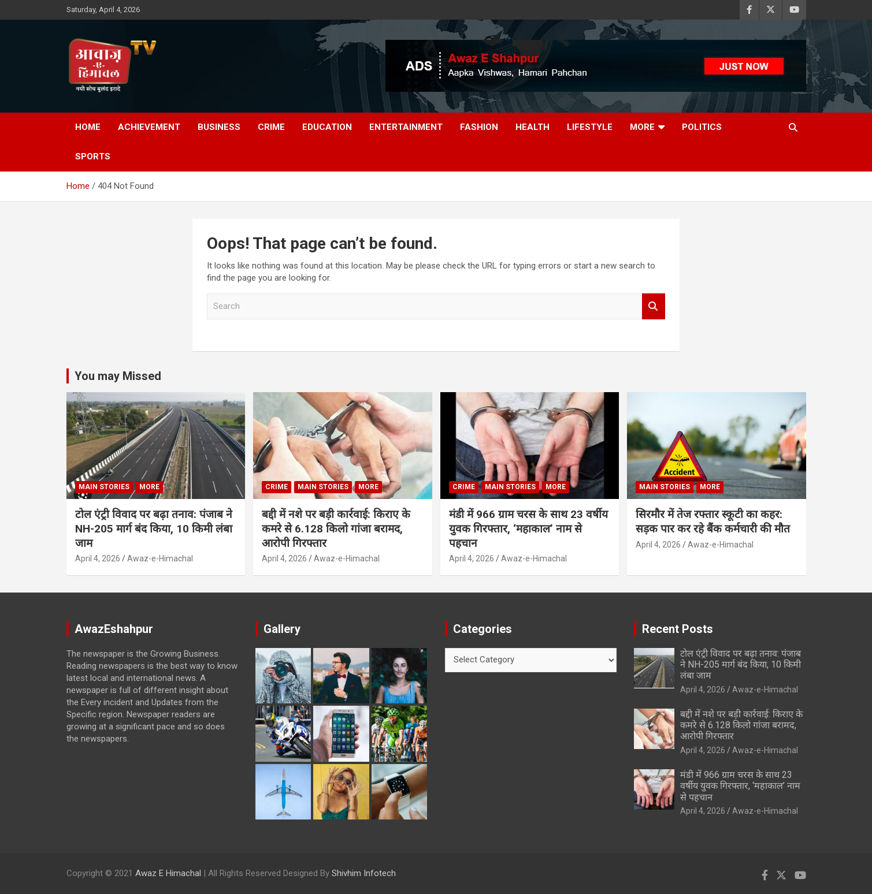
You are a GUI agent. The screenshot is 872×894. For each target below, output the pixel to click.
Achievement (149, 127)
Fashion (479, 127)
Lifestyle (590, 127)
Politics (702, 127)
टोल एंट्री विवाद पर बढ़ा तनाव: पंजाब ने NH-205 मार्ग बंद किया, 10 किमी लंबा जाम (153, 528)
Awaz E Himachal (168, 873)
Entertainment (406, 127)
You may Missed (118, 376)
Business (219, 127)
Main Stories (104, 487)
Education (327, 127)
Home (88, 127)
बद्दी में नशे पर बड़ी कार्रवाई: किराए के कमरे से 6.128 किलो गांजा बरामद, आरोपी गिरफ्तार (336, 528)
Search (653, 306)
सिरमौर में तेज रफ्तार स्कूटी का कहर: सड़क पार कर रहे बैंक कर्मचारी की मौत (713, 521)
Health (532, 127)
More (642, 127)
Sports (92, 156)
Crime (271, 127)
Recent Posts (677, 629)
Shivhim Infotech (364, 873)
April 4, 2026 (97, 558)
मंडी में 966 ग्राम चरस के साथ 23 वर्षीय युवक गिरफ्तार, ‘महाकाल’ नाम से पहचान (528, 528)
